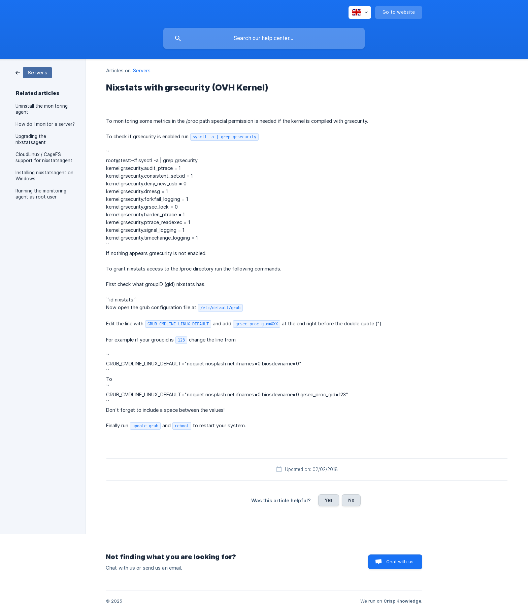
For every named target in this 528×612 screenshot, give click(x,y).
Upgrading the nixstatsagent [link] (30, 139)
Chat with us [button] (400, 561)
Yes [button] (329, 500)
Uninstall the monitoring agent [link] (41, 109)
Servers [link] (142, 70)
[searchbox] (264, 38)
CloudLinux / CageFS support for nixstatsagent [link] (43, 157)
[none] (360, 12)
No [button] (351, 500)
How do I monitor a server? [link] (45, 124)
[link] (33, 72)
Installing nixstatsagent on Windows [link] (44, 175)
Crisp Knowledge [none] (402, 601)
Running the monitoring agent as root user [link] (40, 194)
